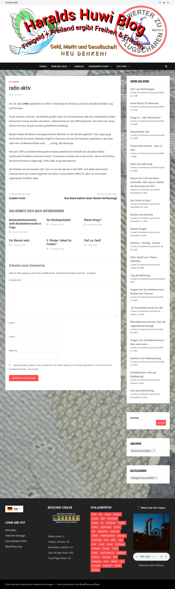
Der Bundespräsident (58, 220)
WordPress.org (13, 546)
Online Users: (55, 536)
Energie (95, 523)
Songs (43, 66)
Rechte (94, 553)
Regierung (121, 553)
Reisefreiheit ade (139, 131)
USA (122, 561)
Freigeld (121, 523)
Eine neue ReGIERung (142, 390)
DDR (103, 518)
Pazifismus (119, 544)
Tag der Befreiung (140, 275)
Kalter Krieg (96, 540)
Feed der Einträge (15, 535)
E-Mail (13, 336)
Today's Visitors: (57, 541)
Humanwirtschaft (99, 66)
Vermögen (96, 565)
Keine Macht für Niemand (144, 103)
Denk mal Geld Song (141, 164)
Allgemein (14, 81)
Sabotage (106, 557)
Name (12, 323)
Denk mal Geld (59, 66)
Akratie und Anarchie (141, 214)
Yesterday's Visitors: (59, 547)
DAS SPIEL (122, 66)
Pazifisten (96, 548)
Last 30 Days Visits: (58, 552)
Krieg (106, 540)
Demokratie (112, 518)
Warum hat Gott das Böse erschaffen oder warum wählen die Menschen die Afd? (147, 182)
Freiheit (95, 527)
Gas (93, 531)
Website (13, 350)
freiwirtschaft (106, 527)
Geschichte (114, 531)
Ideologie (121, 535)
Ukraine (114, 561)
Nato (94, 544)
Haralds (79, 66)
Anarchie (117, 514)
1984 (94, 514)
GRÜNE (95, 535)
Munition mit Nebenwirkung (145, 358)
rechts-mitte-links (107, 553)
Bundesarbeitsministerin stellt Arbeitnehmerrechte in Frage (25, 223)
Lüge (120, 540)
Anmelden (10, 530)
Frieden (117, 527)
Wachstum (107, 565)
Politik (115, 548)
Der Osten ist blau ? (140, 200)
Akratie (107, 514)
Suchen (134, 418)
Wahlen (118, 565)
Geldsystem (102, 531)
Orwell (101, 544)
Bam (97, 584)
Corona (95, 518)
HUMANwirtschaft (108, 535)
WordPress (84, 584)
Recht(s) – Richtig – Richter (145, 243)
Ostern (109, 544)
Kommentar (16, 280)
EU (102, 523)
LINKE (113, 540)
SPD (115, 557)
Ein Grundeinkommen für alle (146, 307)
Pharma (106, 548)
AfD (100, 514)
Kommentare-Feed (15, 541)
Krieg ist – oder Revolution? (145, 117)
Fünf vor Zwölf (92, 240)
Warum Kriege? (92, 220)
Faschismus (110, 523)
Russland (95, 557)
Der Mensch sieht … (20, 240)
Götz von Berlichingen (142, 89)
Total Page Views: (58, 558)
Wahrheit (95, 570)
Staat (106, 561)
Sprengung (96, 561)
